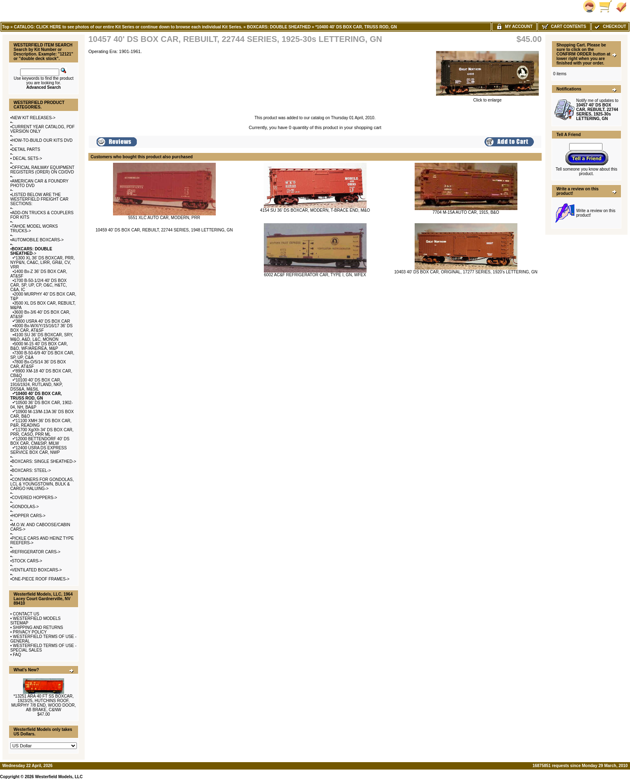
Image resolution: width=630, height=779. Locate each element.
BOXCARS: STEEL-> (31, 470)
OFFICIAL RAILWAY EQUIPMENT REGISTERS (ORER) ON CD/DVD (42, 169)
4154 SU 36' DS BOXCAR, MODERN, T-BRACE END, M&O (315, 210)
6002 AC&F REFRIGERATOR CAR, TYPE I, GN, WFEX (315, 275)
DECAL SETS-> (27, 158)
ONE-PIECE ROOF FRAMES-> (40, 579)
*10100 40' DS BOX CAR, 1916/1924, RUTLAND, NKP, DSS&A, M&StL (36, 384)
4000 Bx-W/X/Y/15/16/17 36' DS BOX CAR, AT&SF (41, 328)
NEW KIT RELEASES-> (33, 118)
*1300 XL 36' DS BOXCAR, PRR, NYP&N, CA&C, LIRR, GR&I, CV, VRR (42, 262)
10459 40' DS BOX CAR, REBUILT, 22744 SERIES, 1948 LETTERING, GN (164, 230)
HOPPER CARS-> (29, 515)
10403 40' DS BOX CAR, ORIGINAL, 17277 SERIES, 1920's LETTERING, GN (465, 272)
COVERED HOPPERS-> (34, 497)
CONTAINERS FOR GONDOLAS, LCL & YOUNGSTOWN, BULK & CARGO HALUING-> (42, 484)
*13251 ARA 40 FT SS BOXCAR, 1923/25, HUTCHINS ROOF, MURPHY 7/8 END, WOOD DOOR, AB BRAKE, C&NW (43, 703)
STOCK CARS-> (27, 561)
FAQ (17, 654)
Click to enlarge (487, 98)
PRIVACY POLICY (29, 632)
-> (31, 251)
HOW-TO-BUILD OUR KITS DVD (42, 140)
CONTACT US (26, 614)
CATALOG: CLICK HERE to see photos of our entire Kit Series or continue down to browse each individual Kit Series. (128, 27)
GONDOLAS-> (25, 506)
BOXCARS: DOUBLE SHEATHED (279, 27)
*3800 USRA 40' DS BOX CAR (42, 321)
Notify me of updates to (597, 109)
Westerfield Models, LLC (59, 776)
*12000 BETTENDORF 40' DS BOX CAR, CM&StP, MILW (39, 441)
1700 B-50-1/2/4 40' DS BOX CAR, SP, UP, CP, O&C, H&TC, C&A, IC (38, 285)
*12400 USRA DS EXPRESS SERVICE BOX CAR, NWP (38, 450)
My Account (514, 26)
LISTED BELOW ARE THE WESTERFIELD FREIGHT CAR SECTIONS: (39, 199)
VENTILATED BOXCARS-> (37, 570)
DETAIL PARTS (26, 149)
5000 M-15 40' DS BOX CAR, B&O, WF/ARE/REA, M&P (39, 346)
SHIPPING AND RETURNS (38, 627)
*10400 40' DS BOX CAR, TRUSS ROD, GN (356, 27)
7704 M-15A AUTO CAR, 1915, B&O (465, 212)
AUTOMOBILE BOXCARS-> (38, 240)
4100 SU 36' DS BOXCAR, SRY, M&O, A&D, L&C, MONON (41, 337)
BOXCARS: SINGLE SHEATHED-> (44, 461)
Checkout (610, 26)
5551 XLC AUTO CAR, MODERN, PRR (164, 217)
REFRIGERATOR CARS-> (36, 552)
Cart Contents (564, 26)
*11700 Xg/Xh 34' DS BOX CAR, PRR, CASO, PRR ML (42, 432)
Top (5, 27)
